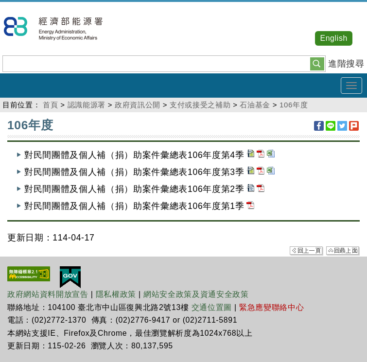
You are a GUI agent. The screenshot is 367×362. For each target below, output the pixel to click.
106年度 (294, 105)
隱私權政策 (116, 294)
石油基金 (255, 105)
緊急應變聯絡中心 (271, 307)
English (334, 38)
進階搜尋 (346, 64)
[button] (317, 63)
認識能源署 (86, 105)
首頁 (50, 105)
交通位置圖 (212, 307)
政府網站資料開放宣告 (47, 294)
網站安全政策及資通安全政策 (196, 294)
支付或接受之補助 (200, 105)
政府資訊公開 (137, 105)
